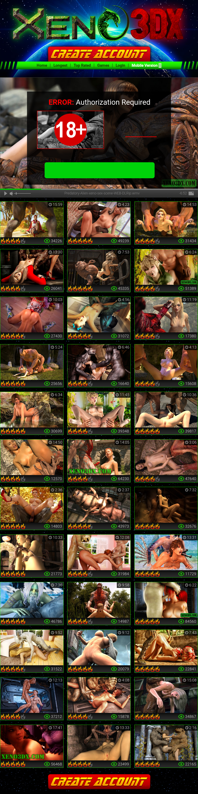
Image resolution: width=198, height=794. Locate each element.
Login (120, 65)
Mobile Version (145, 65)
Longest (60, 65)
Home (42, 65)
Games (103, 65)
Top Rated (82, 65)
